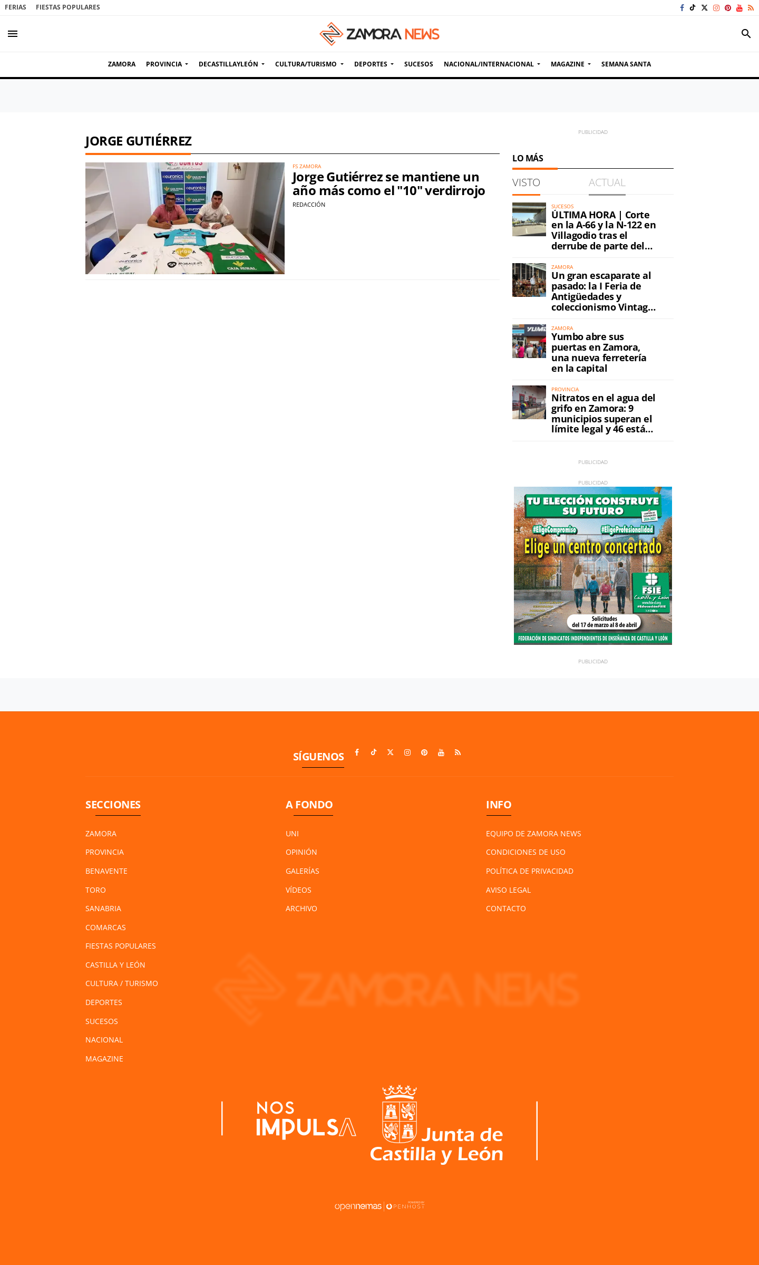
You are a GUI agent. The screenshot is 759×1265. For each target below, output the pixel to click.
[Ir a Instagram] (716, 8)
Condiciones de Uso (526, 852)
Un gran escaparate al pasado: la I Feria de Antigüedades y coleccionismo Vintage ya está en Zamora (602, 296)
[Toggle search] (746, 33)
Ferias (15, 7)
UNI (292, 833)
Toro (95, 890)
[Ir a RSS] (751, 8)
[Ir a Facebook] (682, 8)
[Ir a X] (704, 8)
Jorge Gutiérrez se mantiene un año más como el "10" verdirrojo (389, 183)
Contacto (506, 908)
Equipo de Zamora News (533, 833)
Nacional (104, 1040)
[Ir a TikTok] (692, 8)
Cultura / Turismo (121, 983)
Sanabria (103, 908)
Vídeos (299, 890)
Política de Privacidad (529, 871)
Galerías (302, 871)
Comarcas (105, 927)
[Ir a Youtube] (739, 8)
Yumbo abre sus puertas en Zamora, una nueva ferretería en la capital (599, 352)
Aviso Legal (508, 890)
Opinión (301, 852)
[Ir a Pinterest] (728, 8)
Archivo (301, 908)
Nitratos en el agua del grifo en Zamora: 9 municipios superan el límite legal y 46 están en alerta (603, 418)
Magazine (104, 1059)
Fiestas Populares (68, 7)
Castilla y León (115, 965)
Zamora (100, 833)
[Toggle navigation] (12, 33)
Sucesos (101, 1021)
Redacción (309, 204)
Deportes (103, 1002)
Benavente (106, 871)
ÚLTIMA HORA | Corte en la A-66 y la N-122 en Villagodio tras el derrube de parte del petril (603, 235)
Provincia (104, 852)
